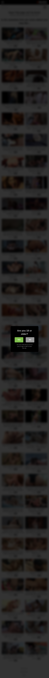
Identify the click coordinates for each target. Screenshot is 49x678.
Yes (19, 340)
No (30, 340)
